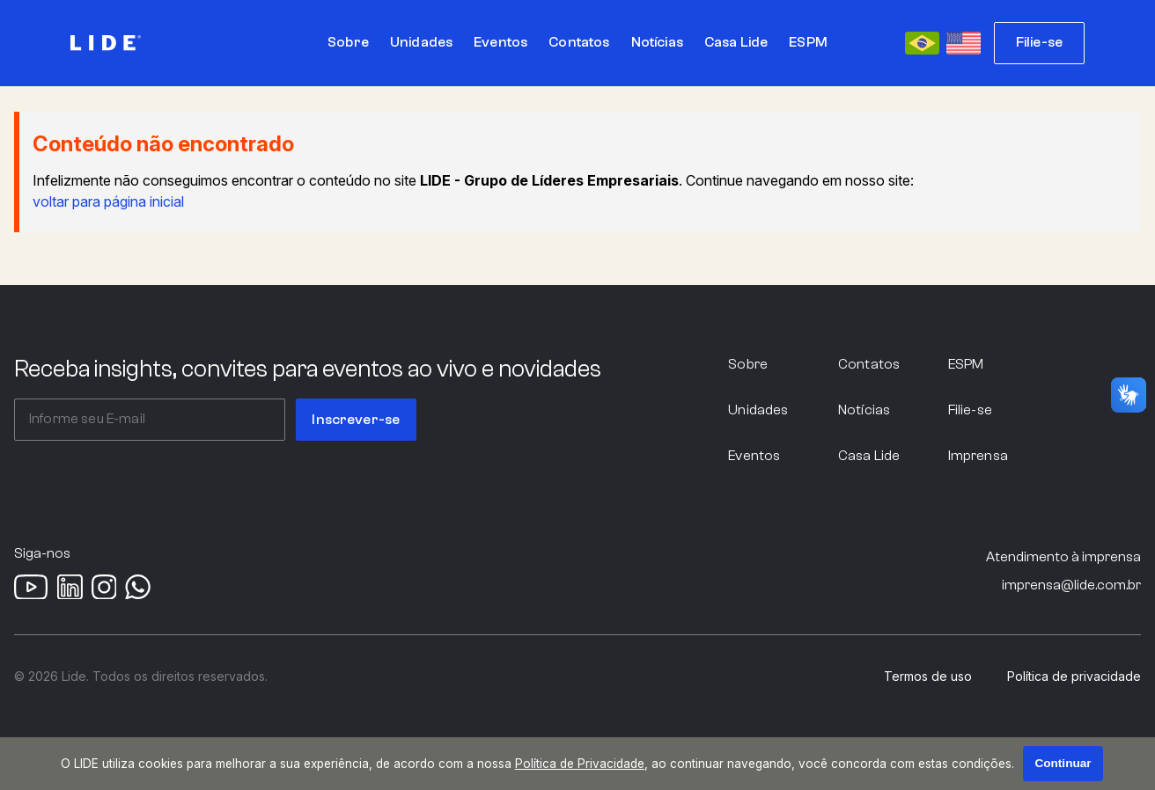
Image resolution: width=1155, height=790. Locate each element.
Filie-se (1039, 42)
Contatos (869, 364)
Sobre (748, 364)
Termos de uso (928, 676)
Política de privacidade (1074, 676)
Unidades (758, 410)
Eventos (754, 456)
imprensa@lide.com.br (1071, 585)
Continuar (1062, 763)
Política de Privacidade (579, 764)
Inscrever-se (356, 420)
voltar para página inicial (108, 201)
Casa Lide (869, 456)
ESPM (966, 364)
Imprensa (978, 456)
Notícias (864, 410)
